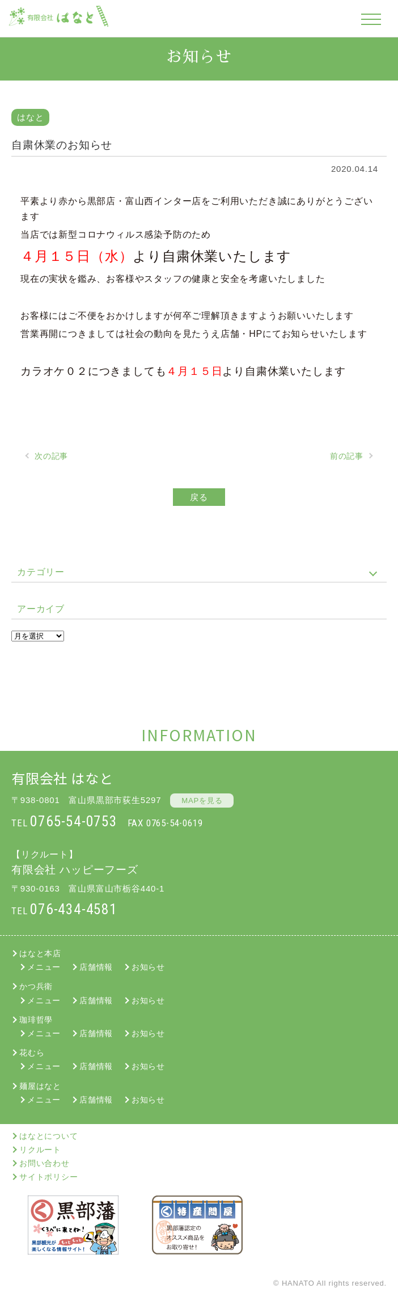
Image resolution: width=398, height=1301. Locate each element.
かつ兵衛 (36, 986)
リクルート (40, 1149)
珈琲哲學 (36, 1019)
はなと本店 (40, 953)
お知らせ (148, 966)
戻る (199, 497)
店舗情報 (96, 966)
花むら (31, 1052)
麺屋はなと (40, 1086)
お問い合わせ (44, 1163)
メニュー (44, 966)
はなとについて (48, 1136)
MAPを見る (201, 800)
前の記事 (346, 456)
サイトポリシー (48, 1176)
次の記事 (51, 456)
